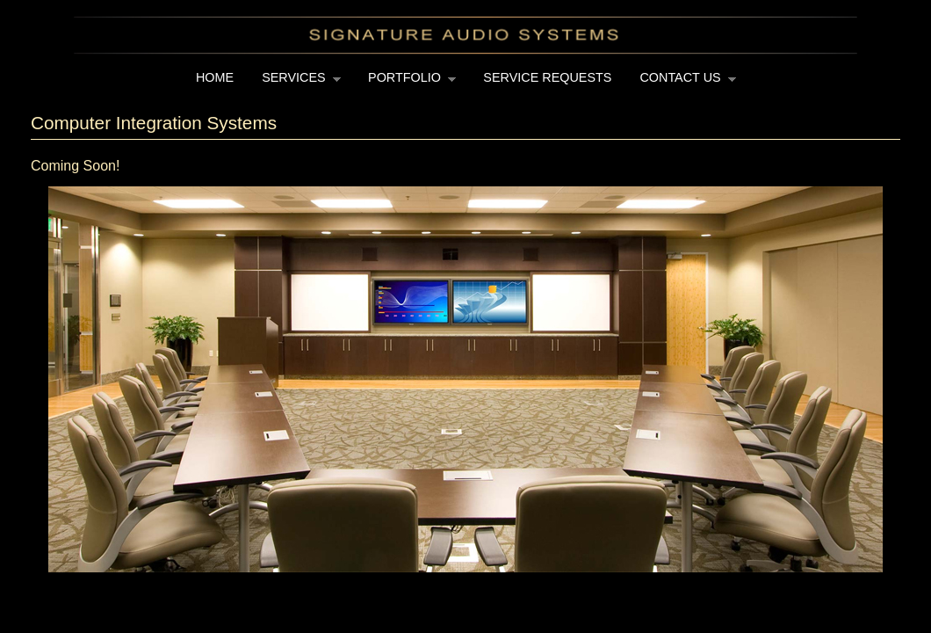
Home (215, 77)
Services (294, 82)
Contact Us (680, 82)
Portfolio (405, 82)
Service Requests (547, 77)
